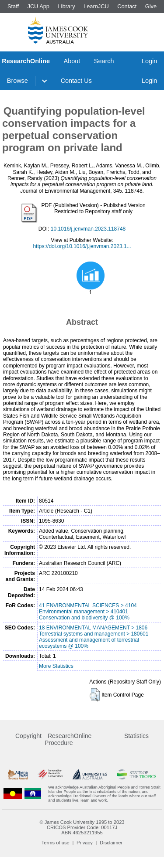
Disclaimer (111, 842)
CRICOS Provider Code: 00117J (82, 827)
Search (104, 61)
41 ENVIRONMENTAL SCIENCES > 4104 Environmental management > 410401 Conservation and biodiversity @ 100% (88, 611)
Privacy (85, 842)
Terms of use (56, 842)
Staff (13, 6)
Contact (126, 6)
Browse (17, 80)
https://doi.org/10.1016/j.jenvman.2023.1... (82, 246)
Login (149, 61)
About (72, 61)
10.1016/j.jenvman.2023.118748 (88, 229)
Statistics (136, 735)
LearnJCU (96, 6)
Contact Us (76, 80)
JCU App (38, 6)
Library (66, 6)
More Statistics (56, 666)
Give (151, 6)
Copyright (28, 735)
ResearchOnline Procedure (68, 739)
